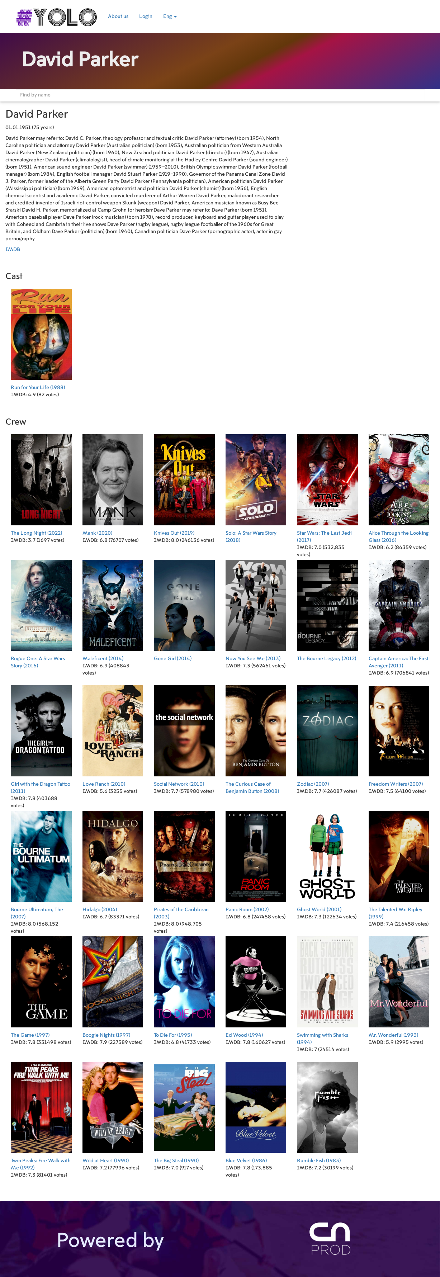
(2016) (399, 486)
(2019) (184, 483)
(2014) (112, 608)
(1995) (184, 985)
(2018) (256, 486)
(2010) (112, 734)
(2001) (327, 859)
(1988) (41, 337)
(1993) (399, 985)
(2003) (184, 863)
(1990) (112, 1110)
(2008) (256, 737)
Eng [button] (170, 16)
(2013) (256, 608)
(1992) (41, 1114)
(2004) (112, 859)
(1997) (41, 985)
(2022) (41, 483)
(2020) (112, 483)
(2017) (327, 486)
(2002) (256, 859)
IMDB (12, 249)
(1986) (256, 1110)
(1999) (399, 863)
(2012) (327, 608)
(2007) (327, 734)
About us (118, 16)
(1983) (327, 1110)
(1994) (256, 985)
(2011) (399, 611)
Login (145, 16)
